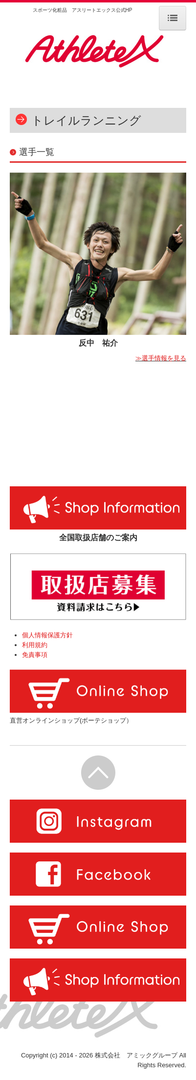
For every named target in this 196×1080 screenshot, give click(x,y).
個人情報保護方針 (47, 635)
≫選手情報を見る (160, 358)
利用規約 (34, 645)
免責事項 (34, 654)
